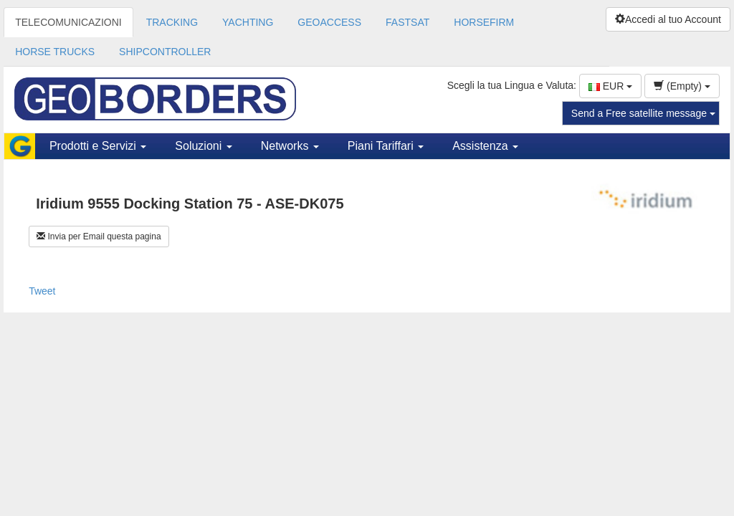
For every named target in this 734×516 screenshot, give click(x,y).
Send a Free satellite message (643, 113)
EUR (610, 86)
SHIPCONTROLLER (165, 51)
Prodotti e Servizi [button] (97, 146)
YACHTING (247, 22)
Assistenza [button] (485, 146)
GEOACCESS (329, 22)
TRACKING (172, 22)
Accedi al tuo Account (668, 19)
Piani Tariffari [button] (386, 146)
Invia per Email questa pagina (99, 236)
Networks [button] (290, 146)
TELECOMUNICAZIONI (68, 22)
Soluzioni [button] (203, 146)
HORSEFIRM (484, 22)
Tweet (42, 291)
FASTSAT (407, 22)
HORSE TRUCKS (55, 51)
